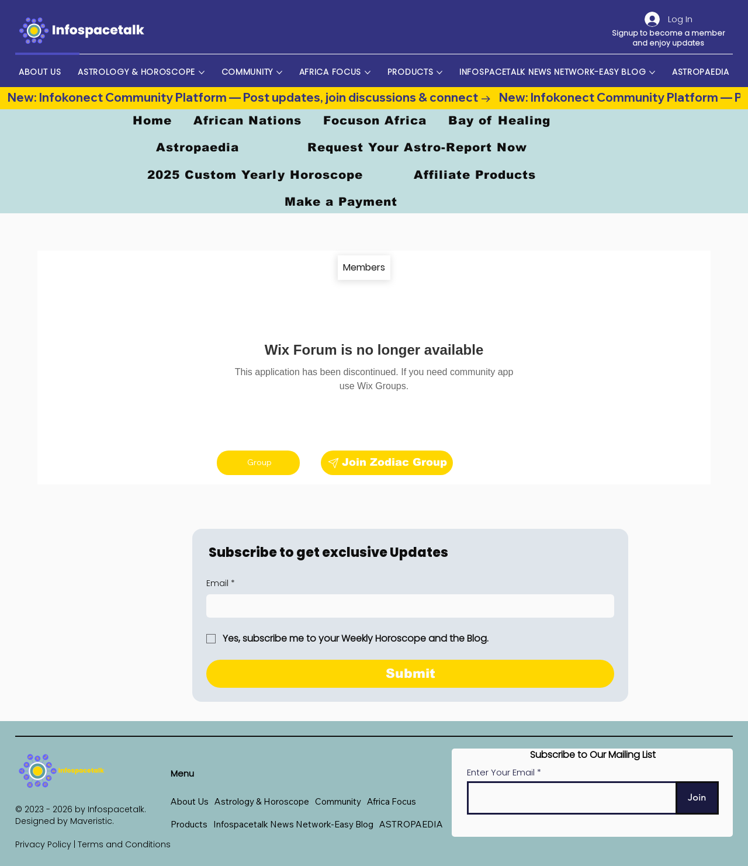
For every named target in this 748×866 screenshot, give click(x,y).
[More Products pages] (439, 72)
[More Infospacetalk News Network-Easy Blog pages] (652, 72)
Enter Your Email (501, 772)
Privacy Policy (43, 844)
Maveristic (91, 821)
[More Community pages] (279, 72)
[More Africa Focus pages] (367, 72)
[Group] (258, 463)
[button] (261, 801)
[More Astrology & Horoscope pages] (202, 72)
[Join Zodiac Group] (387, 463)
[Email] (406, 606)
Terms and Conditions (124, 844)
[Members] (364, 267)
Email (220, 584)
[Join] (697, 798)
